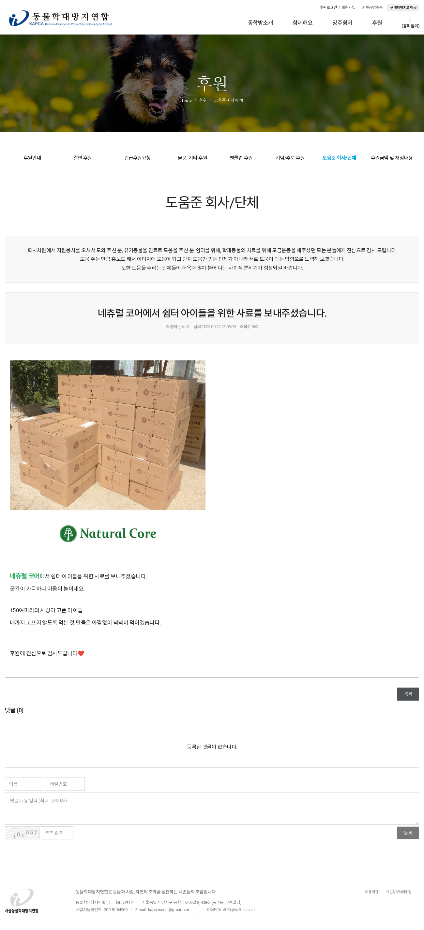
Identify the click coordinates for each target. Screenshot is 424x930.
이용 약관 (365, 895)
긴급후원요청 (138, 160)
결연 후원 (82, 160)
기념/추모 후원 (290, 160)
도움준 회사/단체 (338, 160)
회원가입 (349, 7)
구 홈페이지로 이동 (403, 8)
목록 (408, 697)
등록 (408, 836)
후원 (377, 23)
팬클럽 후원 (242, 160)
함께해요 (303, 23)
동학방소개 (260, 23)
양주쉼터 (342, 23)
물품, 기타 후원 (194, 160)
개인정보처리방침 (396, 895)
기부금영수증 (372, 7)
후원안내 (32, 160)
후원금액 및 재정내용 (391, 160)
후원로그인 (328, 7)
